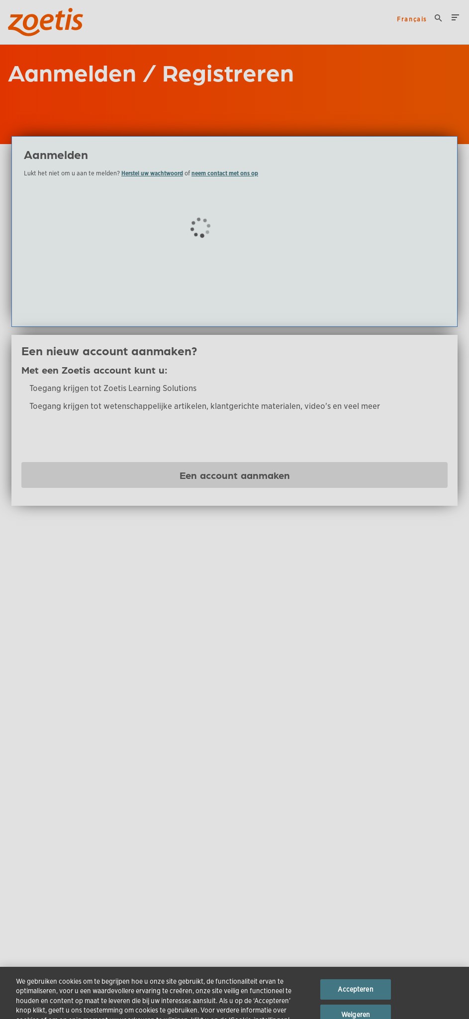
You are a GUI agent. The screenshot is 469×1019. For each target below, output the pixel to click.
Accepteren (355, 996)
